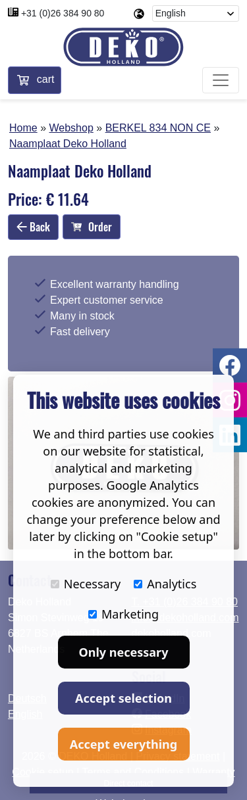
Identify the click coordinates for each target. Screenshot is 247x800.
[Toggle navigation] (220, 80)
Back (33, 227)
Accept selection (123, 698)
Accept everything (123, 744)
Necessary (86, 584)
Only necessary (124, 652)
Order (91, 227)
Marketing (123, 614)
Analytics (165, 584)
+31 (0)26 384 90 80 (63, 13)
